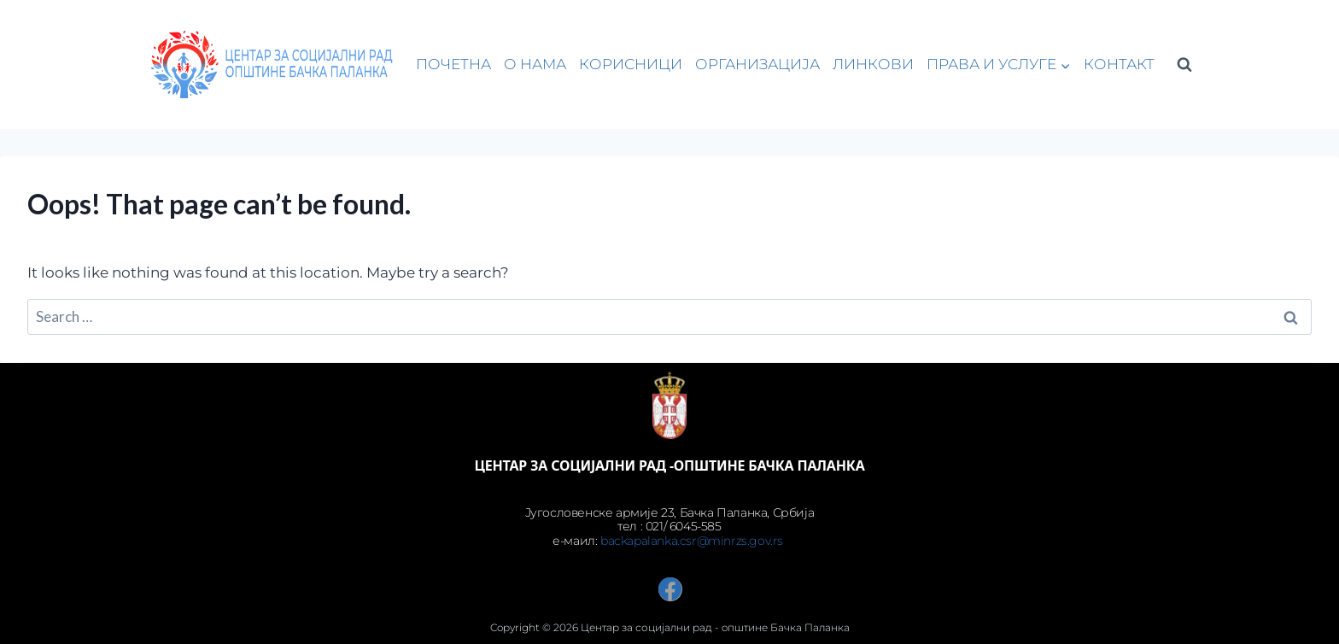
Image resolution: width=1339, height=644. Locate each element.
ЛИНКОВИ (873, 64)
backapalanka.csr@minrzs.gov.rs (693, 540)
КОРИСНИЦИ (630, 64)
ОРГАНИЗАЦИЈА (757, 64)
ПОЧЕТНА (453, 64)
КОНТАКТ (1119, 64)
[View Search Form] (1184, 65)
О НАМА (535, 64)
